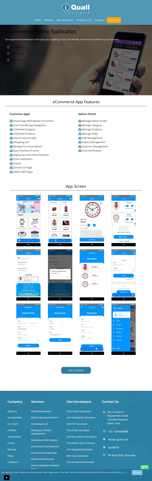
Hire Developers (65, 20)
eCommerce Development (45, 446)
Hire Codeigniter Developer (80, 417)
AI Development (39, 423)
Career (11, 443)
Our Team (12, 423)
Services (48, 20)
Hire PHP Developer (77, 423)
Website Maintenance (42, 459)
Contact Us (114, 20)
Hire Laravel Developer (78, 411)
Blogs (10, 455)
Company (100, 20)
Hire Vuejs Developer (77, 455)
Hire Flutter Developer (78, 430)
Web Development (41, 411)
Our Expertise (14, 417)
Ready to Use (84, 20)
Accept (137, 472)
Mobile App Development (44, 417)
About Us (12, 411)
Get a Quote (76, 370)
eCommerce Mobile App (44, 452)
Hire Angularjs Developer (79, 449)
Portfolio (11, 430)
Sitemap (11, 449)
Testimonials (14, 436)
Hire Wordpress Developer (80, 462)
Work (38, 20)
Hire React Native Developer (81, 436)
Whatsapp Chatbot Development (41, 432)
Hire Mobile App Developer (80, 443)
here (124, 472)
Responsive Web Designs (44, 440)
